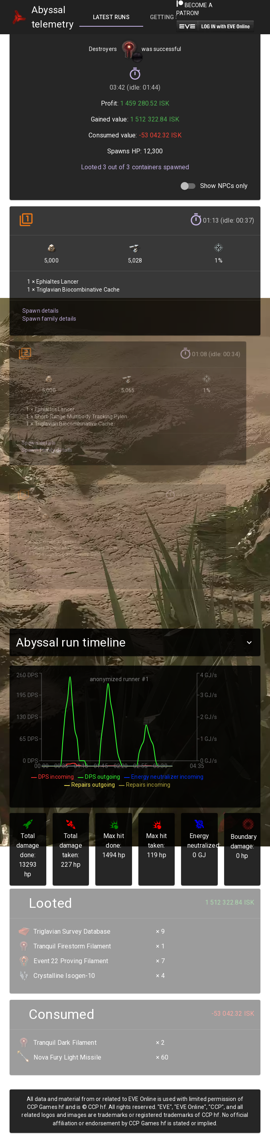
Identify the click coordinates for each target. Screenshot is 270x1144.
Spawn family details (48, 313)
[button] (135, 642)
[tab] (111, 17)
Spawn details (39, 306)
